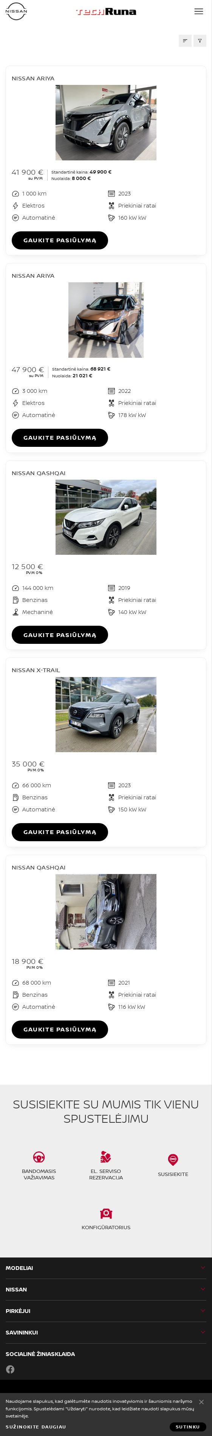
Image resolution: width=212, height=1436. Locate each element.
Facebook (10, 1369)
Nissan (16, 1289)
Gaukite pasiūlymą (59, 240)
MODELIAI (19, 1268)
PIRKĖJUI (18, 1311)
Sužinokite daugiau (36, 1427)
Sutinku (201, 1402)
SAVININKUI (22, 1332)
